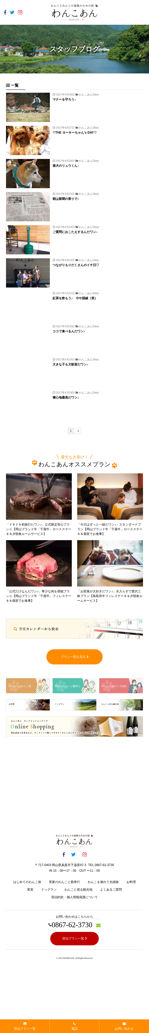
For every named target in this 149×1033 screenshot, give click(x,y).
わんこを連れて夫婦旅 (103, 882)
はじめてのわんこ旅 (27, 882)
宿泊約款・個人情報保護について (74, 897)
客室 (30, 889)
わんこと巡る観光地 (78, 889)
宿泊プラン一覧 (74, 938)
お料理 (131, 882)
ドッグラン (49, 889)
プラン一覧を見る (74, 656)
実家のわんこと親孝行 (64, 882)
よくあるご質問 (111, 889)
